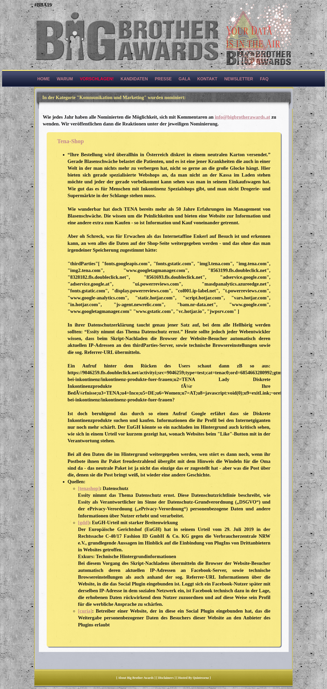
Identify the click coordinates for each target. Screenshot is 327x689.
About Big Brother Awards (136, 678)
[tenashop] (89, 488)
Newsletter (238, 79)
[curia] (85, 611)
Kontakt (207, 79)
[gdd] (83, 522)
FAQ (264, 79)
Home (43, 79)
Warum (65, 79)
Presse (163, 79)
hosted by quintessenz (193, 678)
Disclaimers (166, 678)
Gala (184, 79)
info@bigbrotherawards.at (242, 117)
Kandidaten (134, 79)
